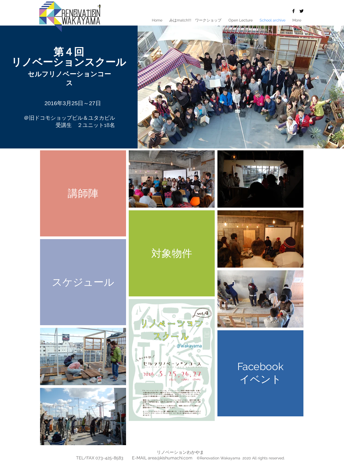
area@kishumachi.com (170, 457)
